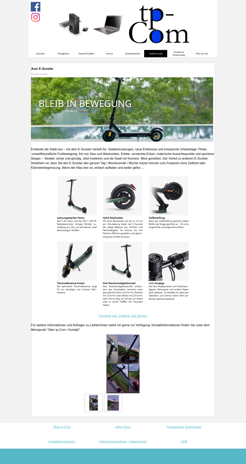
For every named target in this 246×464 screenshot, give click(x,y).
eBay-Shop (122, 427)
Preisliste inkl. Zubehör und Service (123, 316)
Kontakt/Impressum (62, 441)
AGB (184, 441)
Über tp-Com (62, 427)
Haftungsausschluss (113, 441)
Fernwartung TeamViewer (184, 427)
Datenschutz (138, 441)
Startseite (40, 53)
